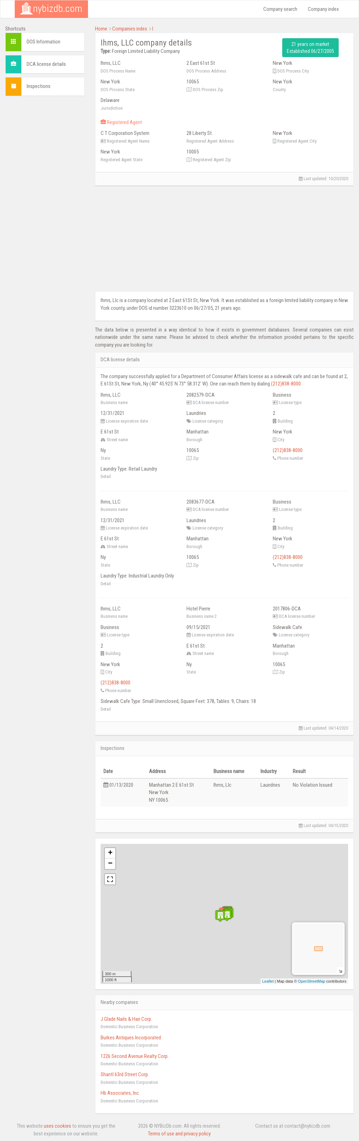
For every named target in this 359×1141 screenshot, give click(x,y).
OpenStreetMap (311, 981)
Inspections (38, 86)
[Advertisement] (44, 206)
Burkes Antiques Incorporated (131, 1037)
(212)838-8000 (286, 384)
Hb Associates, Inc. (120, 1093)
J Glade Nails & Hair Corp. (126, 1019)
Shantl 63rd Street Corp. (125, 1074)
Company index (323, 9)
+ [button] (110, 853)
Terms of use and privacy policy (179, 1133)
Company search (280, 9)
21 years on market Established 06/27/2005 (310, 47)
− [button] (110, 864)
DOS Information (43, 42)
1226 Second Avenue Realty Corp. (135, 1056)
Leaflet (268, 981)
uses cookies (57, 1126)
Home (101, 29)
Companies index (129, 29)
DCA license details (46, 64)
